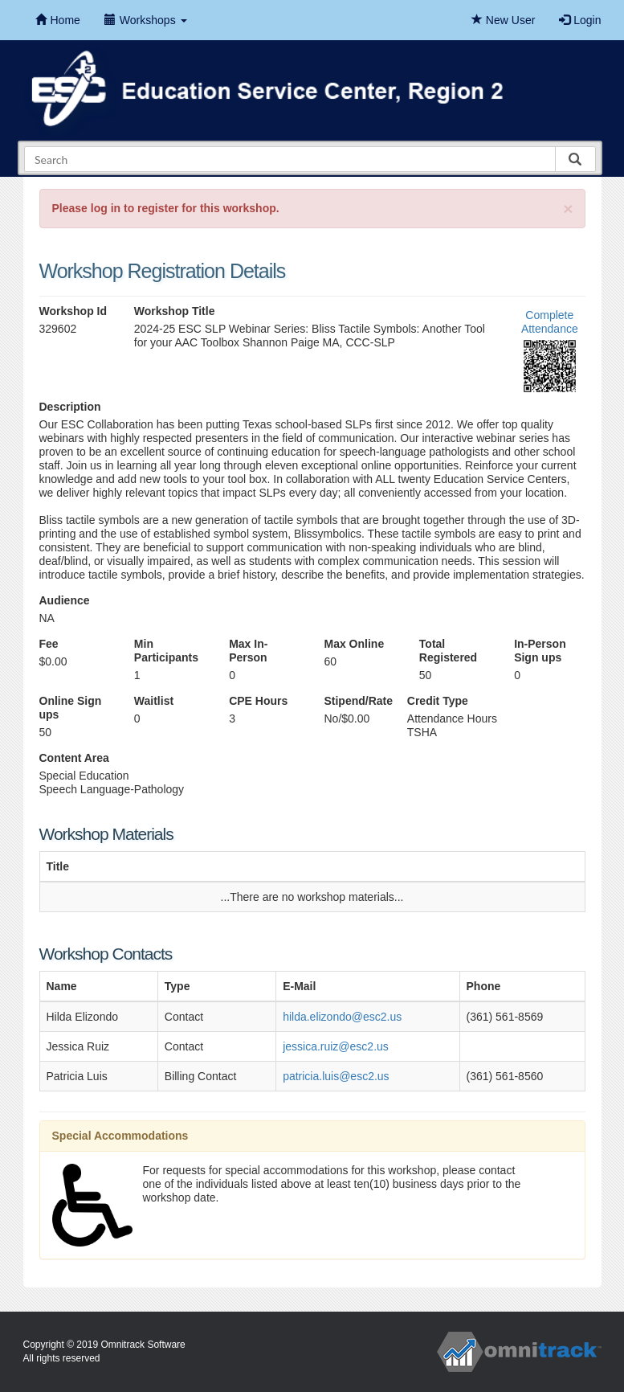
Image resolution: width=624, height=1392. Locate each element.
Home (57, 20)
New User (503, 20)
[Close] (568, 208)
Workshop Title (174, 311)
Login (580, 20)
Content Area (74, 757)
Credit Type (437, 700)
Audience (64, 600)
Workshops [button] (145, 20)
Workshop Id (73, 311)
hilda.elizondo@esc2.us (342, 1016)
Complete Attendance (549, 322)
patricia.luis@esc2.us (336, 1076)
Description (70, 406)
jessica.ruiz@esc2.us (336, 1046)
